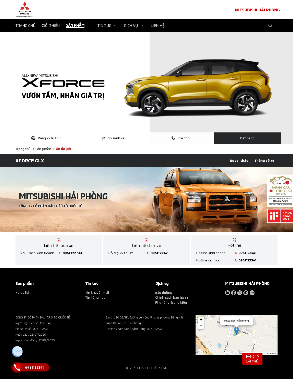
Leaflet (241, 353)
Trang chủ (23, 149)
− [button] (201, 326)
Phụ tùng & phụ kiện (171, 302)
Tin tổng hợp (95, 297)
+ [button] (201, 320)
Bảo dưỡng (163, 292)
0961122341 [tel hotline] (159, 253)
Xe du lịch (63, 149)
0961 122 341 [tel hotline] (72, 253)
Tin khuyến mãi (97, 292)
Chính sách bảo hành (171, 297)
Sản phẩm (43, 149)
